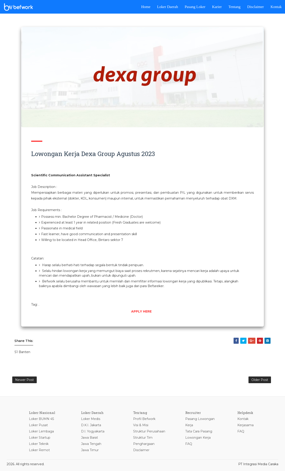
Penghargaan (144, 444)
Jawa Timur (90, 450)
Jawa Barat (89, 438)
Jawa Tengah (91, 444)
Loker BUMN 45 (41, 419)
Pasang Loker (195, 7)
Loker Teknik (39, 444)
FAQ (188, 444)
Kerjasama (245, 425)
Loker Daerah (167, 7)
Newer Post (24, 380)
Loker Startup (39, 438)
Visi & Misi (140, 425)
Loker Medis (90, 419)
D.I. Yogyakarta (92, 431)
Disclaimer (255, 7)
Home (146, 7)
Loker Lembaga (41, 431)
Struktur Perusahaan (149, 431)
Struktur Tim (143, 438)
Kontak (276, 7)
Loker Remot (39, 450)
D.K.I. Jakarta (91, 425)
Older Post (259, 380)
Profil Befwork (144, 419)
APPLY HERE (141, 311)
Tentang (234, 7)
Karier (217, 7)
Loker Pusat (38, 425)
